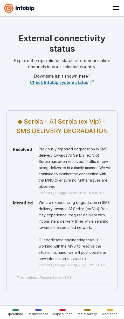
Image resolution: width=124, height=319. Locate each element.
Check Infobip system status (62, 82)
